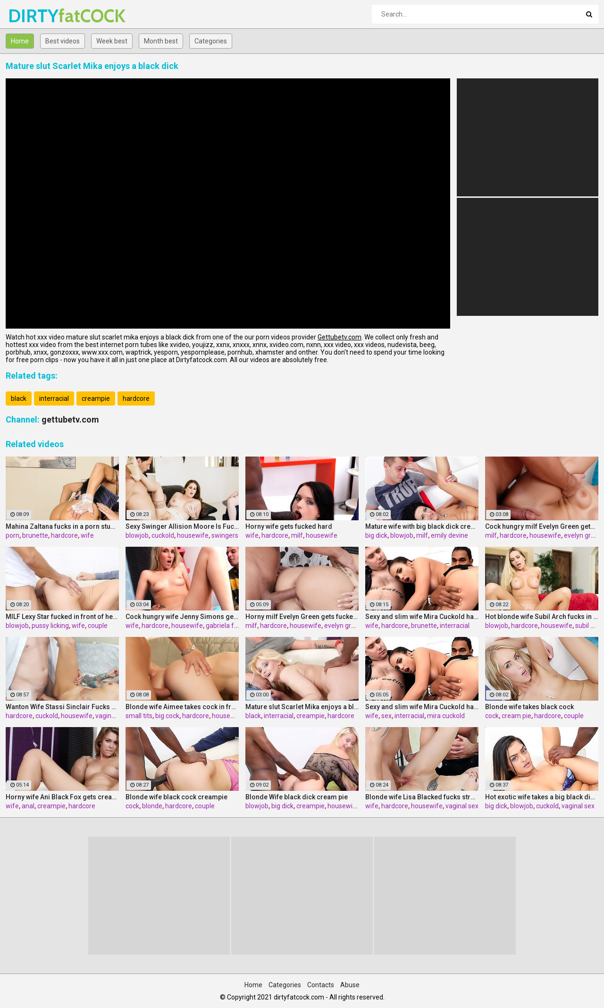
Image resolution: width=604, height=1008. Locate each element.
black (18, 398)
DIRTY (33, 16)
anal (28, 806)
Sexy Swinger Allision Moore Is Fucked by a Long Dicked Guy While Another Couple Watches (182, 526)
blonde (152, 806)
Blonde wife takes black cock (529, 707)
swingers (224, 535)
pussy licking (50, 625)
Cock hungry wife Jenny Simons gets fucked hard (182, 616)
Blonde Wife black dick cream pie (296, 797)
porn (12, 535)
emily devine (449, 535)
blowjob (137, 535)
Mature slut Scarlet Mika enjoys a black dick (302, 707)
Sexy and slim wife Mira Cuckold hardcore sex (421, 616)
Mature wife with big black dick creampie (421, 526)
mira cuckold (446, 716)
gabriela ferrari (228, 625)
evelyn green (583, 535)
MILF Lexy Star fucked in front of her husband (62, 616)
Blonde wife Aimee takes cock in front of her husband (182, 707)
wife (87, 535)
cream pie (516, 716)
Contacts (320, 985)
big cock (167, 716)
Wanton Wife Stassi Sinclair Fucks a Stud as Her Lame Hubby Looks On (62, 707)
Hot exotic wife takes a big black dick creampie (541, 797)
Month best (161, 41)
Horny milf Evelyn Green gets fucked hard (302, 616)
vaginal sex (111, 716)
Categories (210, 41)
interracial (54, 398)
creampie (96, 398)
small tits (139, 716)
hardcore (136, 398)
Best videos (62, 41)
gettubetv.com (70, 419)
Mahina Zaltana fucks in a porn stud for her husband (62, 526)
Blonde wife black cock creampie (176, 797)
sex (386, 716)
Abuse (350, 985)
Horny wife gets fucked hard (288, 526)
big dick (376, 535)
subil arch (589, 625)
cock (492, 716)
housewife (193, 535)
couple (98, 625)
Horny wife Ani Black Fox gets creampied (62, 797)
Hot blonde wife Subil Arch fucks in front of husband (541, 616)
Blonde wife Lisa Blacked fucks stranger (421, 797)
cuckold (162, 535)
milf (297, 535)
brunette (35, 535)
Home (20, 41)
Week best (111, 41)
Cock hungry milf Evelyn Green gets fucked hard (541, 526)
